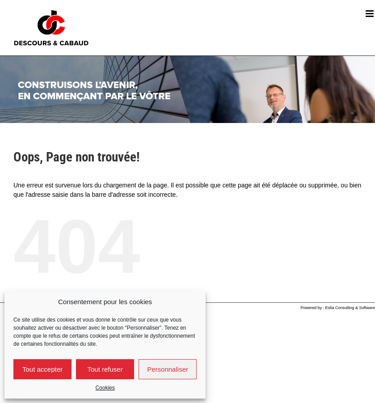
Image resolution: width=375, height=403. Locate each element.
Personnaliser (167, 369)
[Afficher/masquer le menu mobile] (370, 13)
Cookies (104, 388)
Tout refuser (104, 369)
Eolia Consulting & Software (350, 307)
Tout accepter (42, 369)
